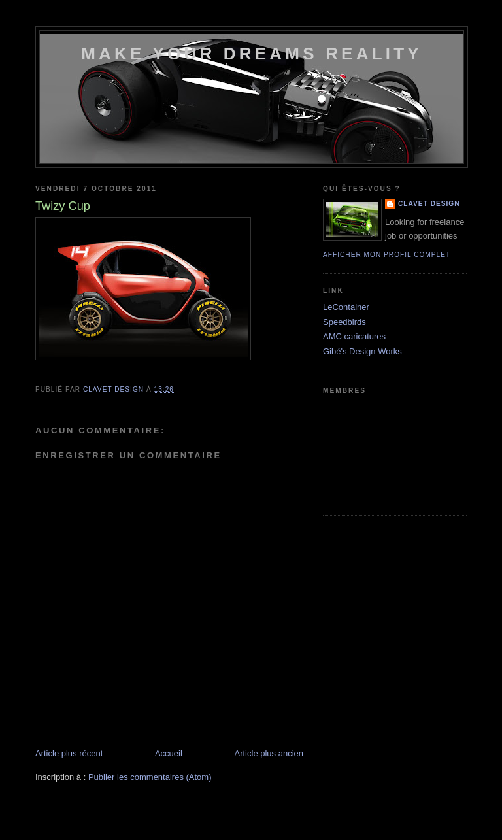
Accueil (168, 753)
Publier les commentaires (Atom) (150, 777)
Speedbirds (344, 322)
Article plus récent (69, 753)
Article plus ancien (269, 753)
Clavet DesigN (429, 203)
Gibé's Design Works (362, 351)
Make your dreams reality (251, 53)
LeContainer (346, 307)
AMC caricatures (354, 336)
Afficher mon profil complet (386, 254)
